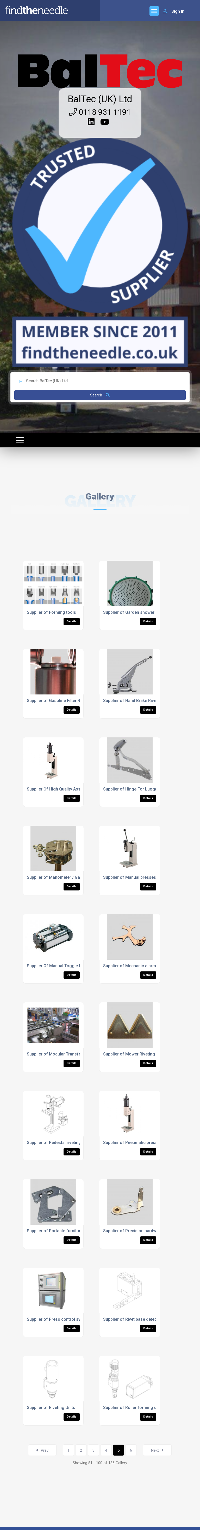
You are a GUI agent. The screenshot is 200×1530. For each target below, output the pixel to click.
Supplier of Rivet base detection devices (141, 1319)
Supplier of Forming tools (51, 612)
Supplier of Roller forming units (133, 1407)
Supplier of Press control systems (59, 1319)
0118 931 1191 (100, 112)
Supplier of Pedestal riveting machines (64, 1142)
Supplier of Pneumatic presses (132, 1142)
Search (100, 395)
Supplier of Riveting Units (51, 1407)
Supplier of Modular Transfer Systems (63, 1054)
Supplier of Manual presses (129, 877)
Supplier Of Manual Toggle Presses (61, 965)
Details (72, 621)
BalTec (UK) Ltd (100, 99)
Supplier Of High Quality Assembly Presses (68, 789)
